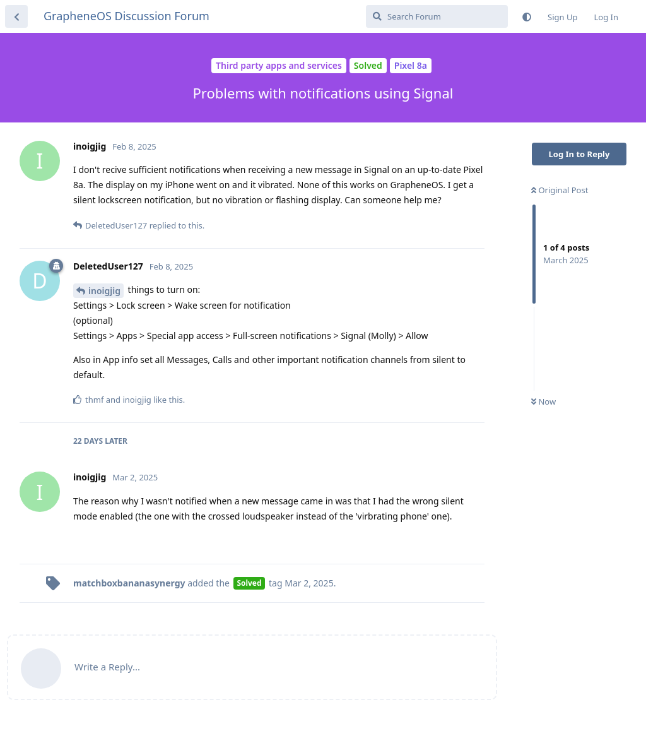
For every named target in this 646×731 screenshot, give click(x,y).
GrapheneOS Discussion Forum (126, 15)
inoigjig (104, 291)
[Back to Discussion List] (16, 16)
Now (543, 401)
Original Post (559, 190)
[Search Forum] (437, 16)
